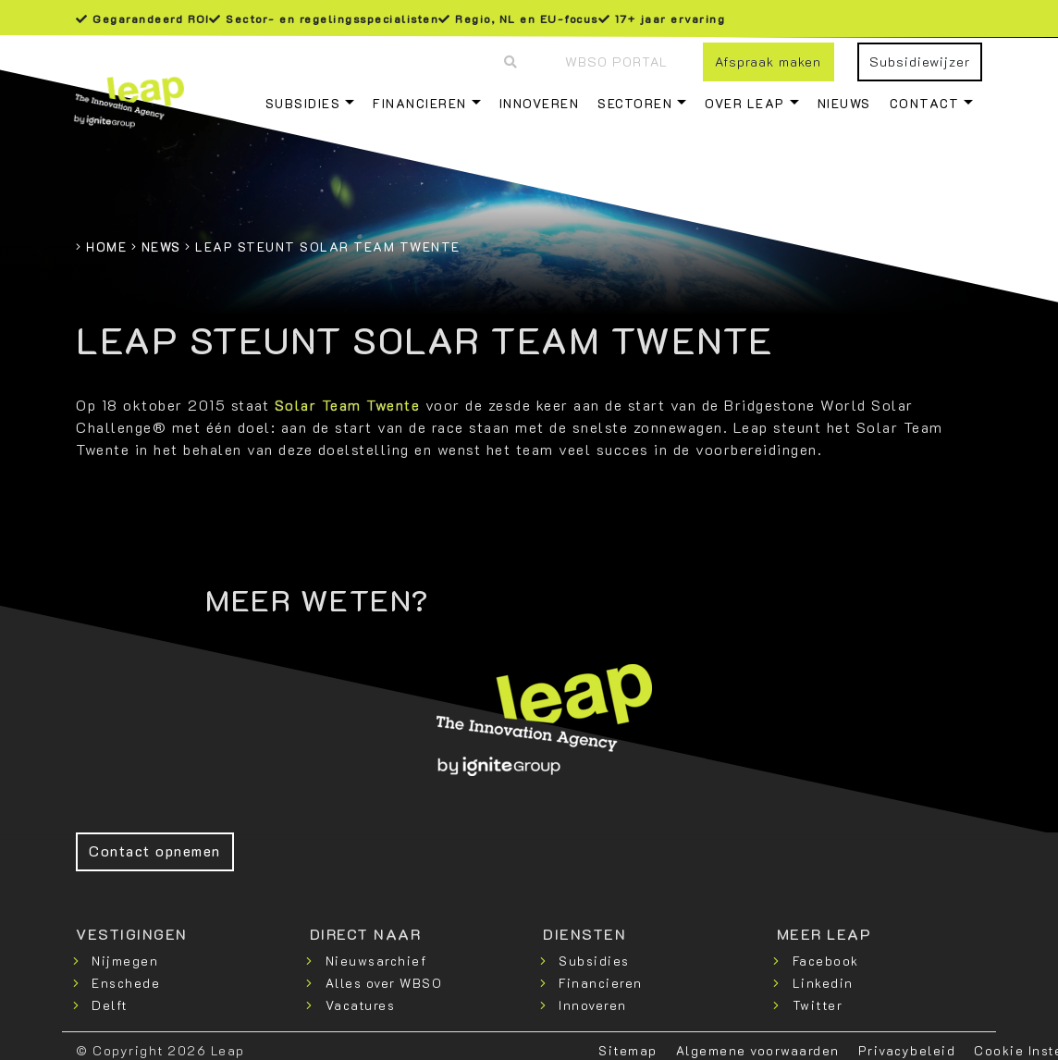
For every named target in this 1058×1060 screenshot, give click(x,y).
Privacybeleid (907, 1050)
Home (106, 246)
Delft (110, 1005)
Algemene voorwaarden (758, 1050)
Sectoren (634, 103)
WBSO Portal (616, 61)
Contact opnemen (155, 850)
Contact (925, 103)
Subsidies (303, 103)
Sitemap (628, 1050)
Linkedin (823, 983)
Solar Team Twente (348, 404)
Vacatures (361, 1005)
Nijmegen (125, 960)
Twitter (818, 1005)
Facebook (826, 960)
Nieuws (844, 103)
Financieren (420, 103)
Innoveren (539, 103)
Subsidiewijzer (919, 61)
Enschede (126, 983)
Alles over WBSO (384, 983)
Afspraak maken (768, 61)
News (161, 246)
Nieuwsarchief (376, 960)
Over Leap (745, 103)
